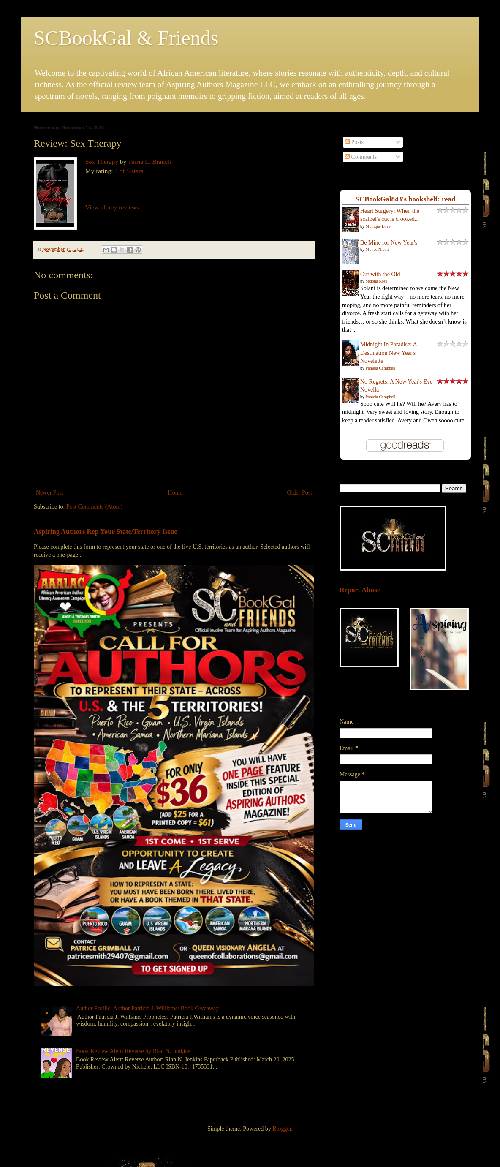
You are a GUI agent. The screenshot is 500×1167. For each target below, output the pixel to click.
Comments (361, 157)
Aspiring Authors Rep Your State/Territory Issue (105, 532)
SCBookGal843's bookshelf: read (406, 199)
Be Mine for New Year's (388, 242)
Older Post (299, 493)
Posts (354, 142)
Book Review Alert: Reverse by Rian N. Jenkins (133, 1051)
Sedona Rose (377, 281)
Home (175, 493)
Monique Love (378, 226)
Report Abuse (360, 590)
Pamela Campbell (381, 368)
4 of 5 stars (128, 170)
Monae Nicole (378, 249)
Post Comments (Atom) (94, 506)
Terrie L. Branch (149, 161)
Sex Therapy (101, 161)
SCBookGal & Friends (126, 38)
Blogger (281, 1129)
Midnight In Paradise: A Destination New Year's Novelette (388, 352)
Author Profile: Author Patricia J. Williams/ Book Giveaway (147, 1008)
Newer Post (49, 493)
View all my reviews (112, 207)
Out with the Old (380, 274)
